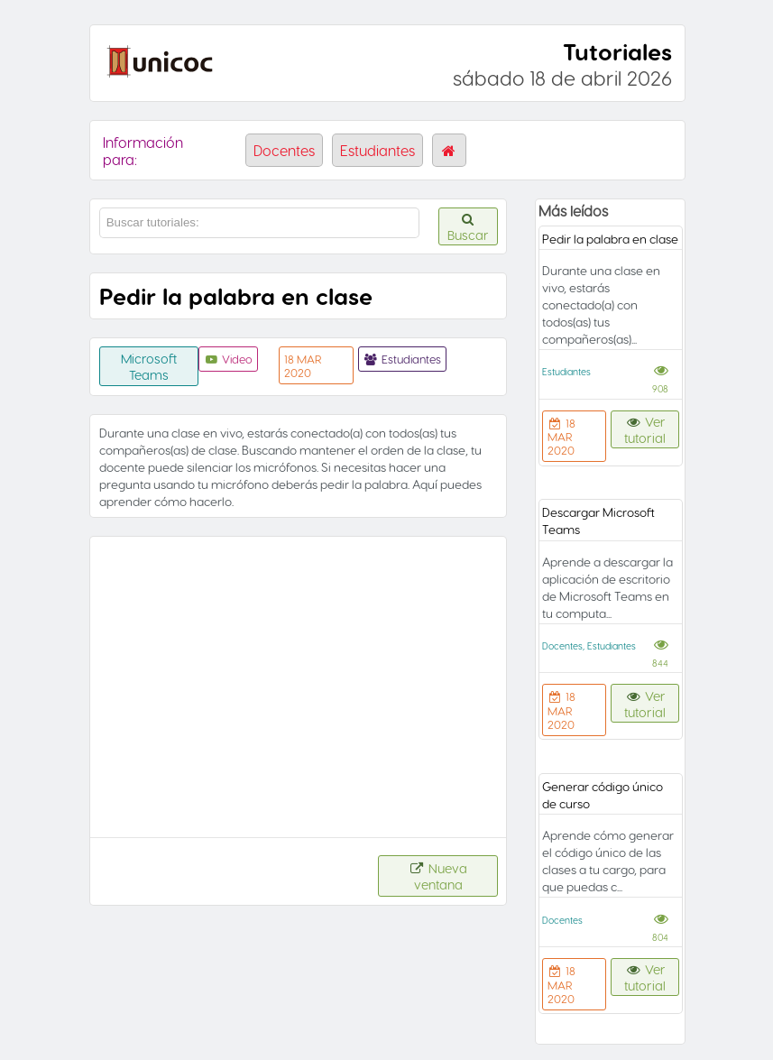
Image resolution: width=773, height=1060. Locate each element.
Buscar (468, 228)
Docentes (284, 150)
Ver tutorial (645, 429)
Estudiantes (377, 150)
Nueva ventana (438, 876)
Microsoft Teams (149, 366)
